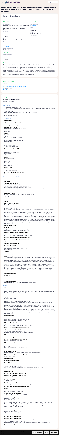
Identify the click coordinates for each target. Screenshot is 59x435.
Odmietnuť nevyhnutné (37, 432)
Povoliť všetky (54, 432)
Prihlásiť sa (53, 2)
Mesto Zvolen (33, 25)
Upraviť (46, 432)
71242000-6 (6, 46)
